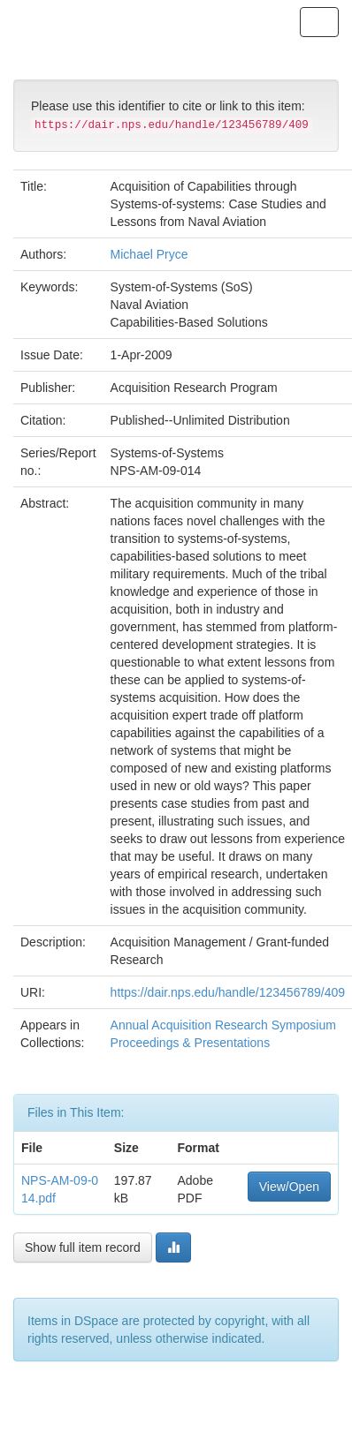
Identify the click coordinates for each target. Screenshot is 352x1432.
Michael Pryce (149, 254)
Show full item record (83, 1247)
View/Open (289, 1187)
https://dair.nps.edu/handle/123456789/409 (228, 992)
